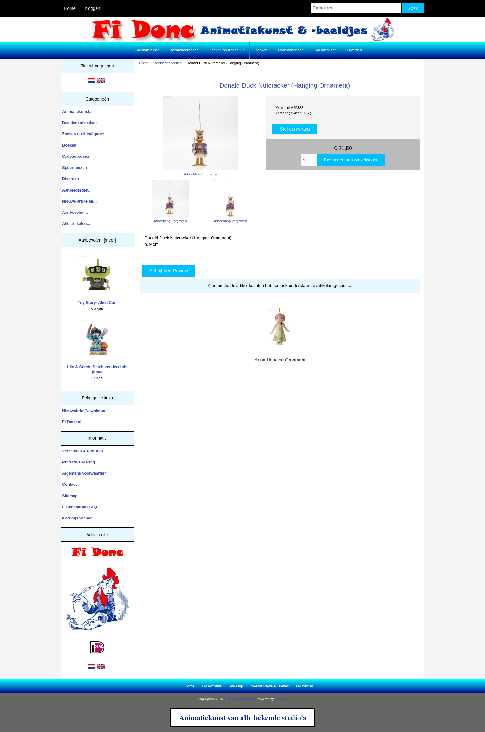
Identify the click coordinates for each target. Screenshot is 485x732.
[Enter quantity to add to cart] (309, 160)
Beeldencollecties (168, 63)
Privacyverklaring (78, 462)
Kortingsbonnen (77, 518)
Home (69, 8)
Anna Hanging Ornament (280, 359)
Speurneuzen (325, 50)
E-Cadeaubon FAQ (79, 507)
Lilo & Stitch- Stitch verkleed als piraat (97, 347)
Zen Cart (281, 699)
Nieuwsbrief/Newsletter (83, 410)
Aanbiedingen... (77, 190)
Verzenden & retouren (82, 451)
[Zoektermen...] (356, 8)
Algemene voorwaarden (84, 473)
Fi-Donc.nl (71, 422)
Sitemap (70, 495)
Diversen (354, 50)
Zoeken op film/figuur (226, 50)
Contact (69, 484)
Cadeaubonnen (290, 50)
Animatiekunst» (77, 111)
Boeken (261, 50)
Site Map (236, 686)
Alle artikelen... (76, 223)
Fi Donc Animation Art (239, 699)
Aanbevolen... (75, 212)
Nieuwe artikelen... (79, 201)
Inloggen (92, 8)
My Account (211, 686)
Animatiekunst (147, 50)
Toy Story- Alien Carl (97, 280)
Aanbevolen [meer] (97, 240)
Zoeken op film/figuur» (83, 133)
